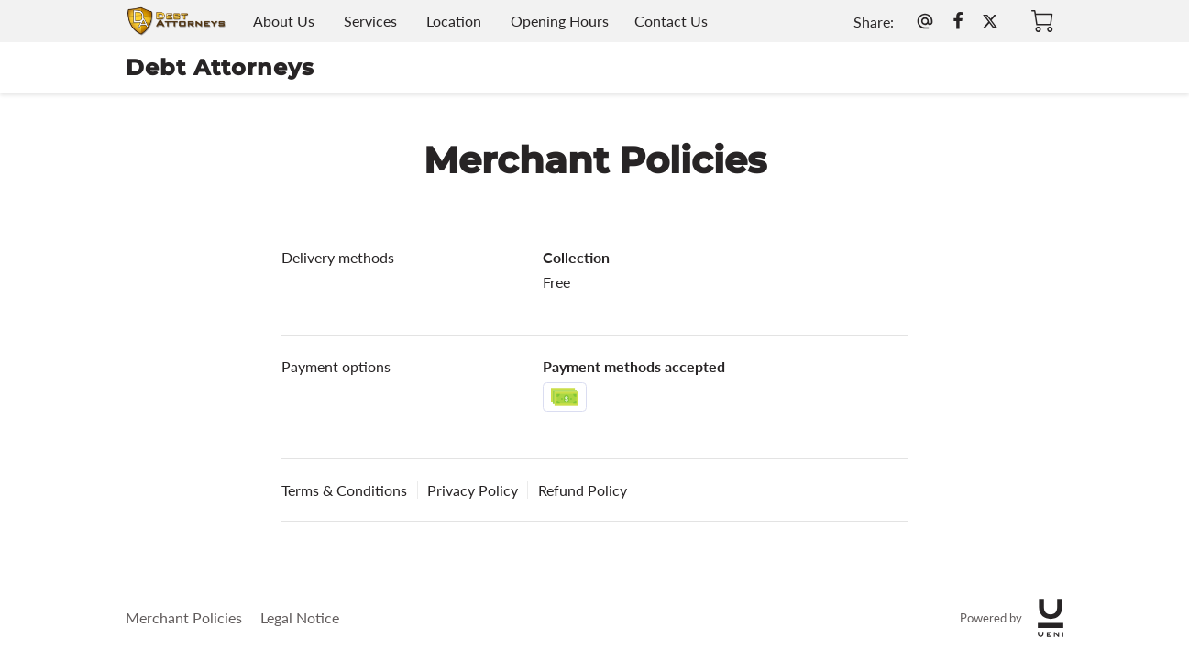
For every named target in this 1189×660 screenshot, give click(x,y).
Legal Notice (299, 617)
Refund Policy (582, 490)
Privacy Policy (472, 490)
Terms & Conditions (344, 490)
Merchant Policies (184, 617)
